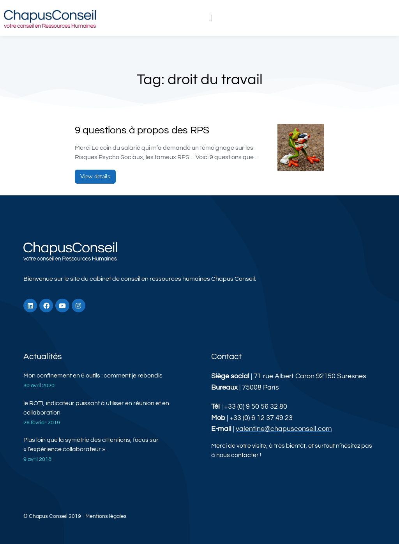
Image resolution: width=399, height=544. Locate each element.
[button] (210, 18)
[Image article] (300, 147)
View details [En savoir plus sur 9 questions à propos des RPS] (95, 176)
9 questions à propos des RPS (142, 130)
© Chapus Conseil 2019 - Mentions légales (75, 516)
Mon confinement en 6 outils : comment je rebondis (92, 375)
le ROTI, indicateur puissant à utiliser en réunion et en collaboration (96, 408)
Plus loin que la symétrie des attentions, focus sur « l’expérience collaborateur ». (91, 444)
